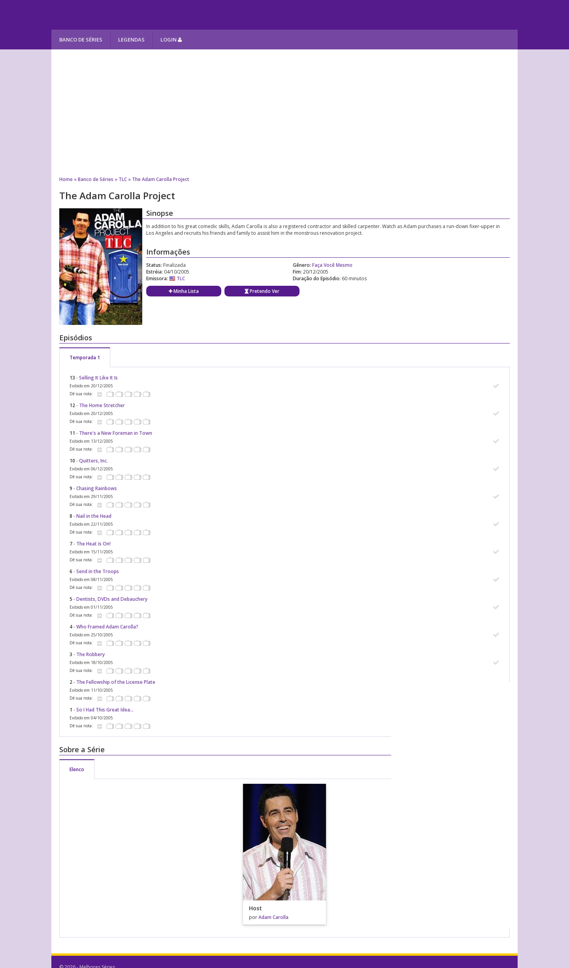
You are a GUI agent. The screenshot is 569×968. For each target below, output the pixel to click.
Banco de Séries (80, 39)
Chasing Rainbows (96, 488)
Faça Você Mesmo (332, 265)
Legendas (131, 39)
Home (66, 179)
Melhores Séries (123, 15)
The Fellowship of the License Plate (115, 682)
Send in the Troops (97, 571)
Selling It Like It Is (98, 377)
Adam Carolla (273, 917)
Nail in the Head (93, 516)
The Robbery (90, 654)
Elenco (77, 769)
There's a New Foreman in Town (115, 433)
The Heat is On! (93, 543)
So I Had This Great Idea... (105, 709)
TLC (123, 179)
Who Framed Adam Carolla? (107, 626)
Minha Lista (184, 291)
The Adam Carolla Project (160, 179)
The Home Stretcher (102, 405)
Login (171, 39)
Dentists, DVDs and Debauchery (111, 599)
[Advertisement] (284, 112)
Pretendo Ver (262, 291)
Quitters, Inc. (93, 460)
